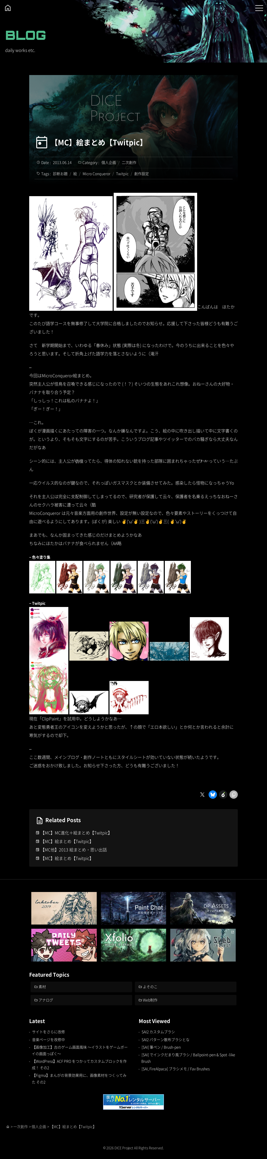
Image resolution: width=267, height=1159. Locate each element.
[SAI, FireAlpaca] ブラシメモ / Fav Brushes (176, 1068)
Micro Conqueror (96, 173)
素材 (42, 986)
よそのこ (150, 986)
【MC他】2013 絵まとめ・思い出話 (73, 849)
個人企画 (108, 162)
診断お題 (60, 173)
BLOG (25, 35)
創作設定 (141, 173)
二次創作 (129, 162)
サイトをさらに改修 (48, 1031)
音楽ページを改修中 (48, 1039)
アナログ (46, 999)
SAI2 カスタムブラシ (158, 1031)
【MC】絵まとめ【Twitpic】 (99, 142)
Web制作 (150, 999)
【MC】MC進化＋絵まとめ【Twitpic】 (76, 832)
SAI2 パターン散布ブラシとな (166, 1039)
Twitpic (122, 173)
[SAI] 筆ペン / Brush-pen (161, 1047)
